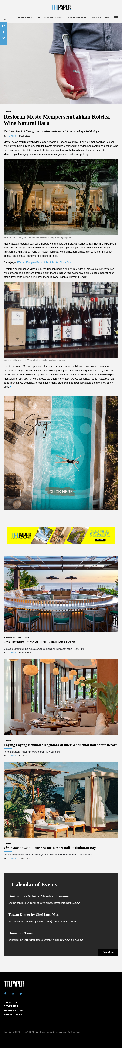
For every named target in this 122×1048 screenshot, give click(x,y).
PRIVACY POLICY (14, 1014)
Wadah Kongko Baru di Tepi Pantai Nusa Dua (44, 262)
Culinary (8, 111)
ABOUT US (10, 1002)
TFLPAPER (25, 1032)
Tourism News (22, 17)
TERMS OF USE (13, 1010)
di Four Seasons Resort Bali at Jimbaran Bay (50, 848)
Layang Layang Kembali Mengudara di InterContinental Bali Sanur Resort (60, 745)
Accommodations (49, 17)
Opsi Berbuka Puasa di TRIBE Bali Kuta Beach (39, 642)
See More (108, 952)
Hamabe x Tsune (20, 933)
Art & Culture (101, 17)
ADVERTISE (11, 1006)
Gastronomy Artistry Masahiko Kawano (38, 896)
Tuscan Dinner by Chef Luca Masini (35, 914)
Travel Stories (76, 17)
